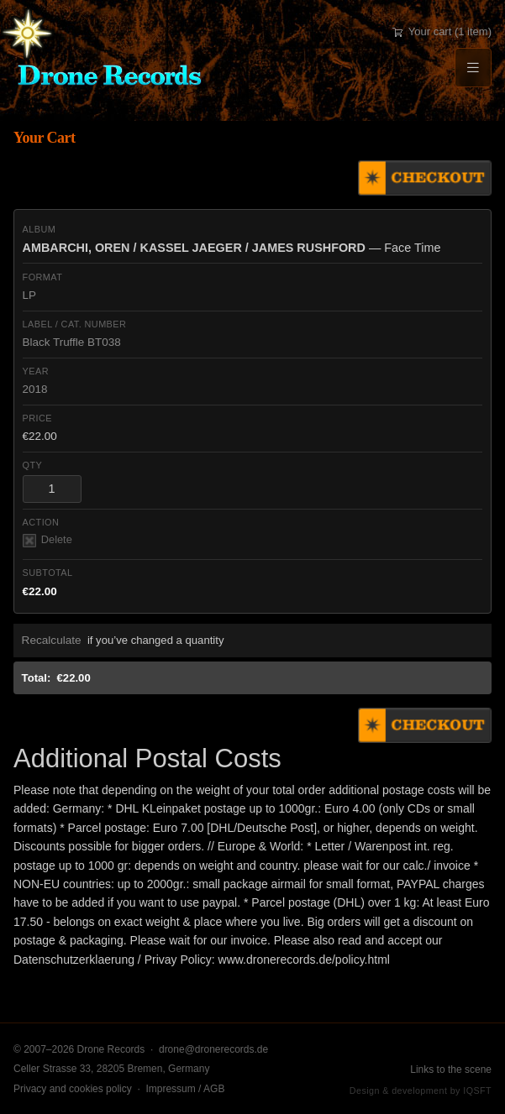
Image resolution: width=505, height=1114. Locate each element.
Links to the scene (451, 1069)
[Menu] (473, 67)
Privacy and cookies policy (72, 1089)
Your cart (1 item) (442, 31)
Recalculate (52, 640)
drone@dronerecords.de (213, 1049)
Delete (47, 540)
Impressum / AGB (184, 1089)
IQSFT (477, 1090)
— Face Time (232, 247)
